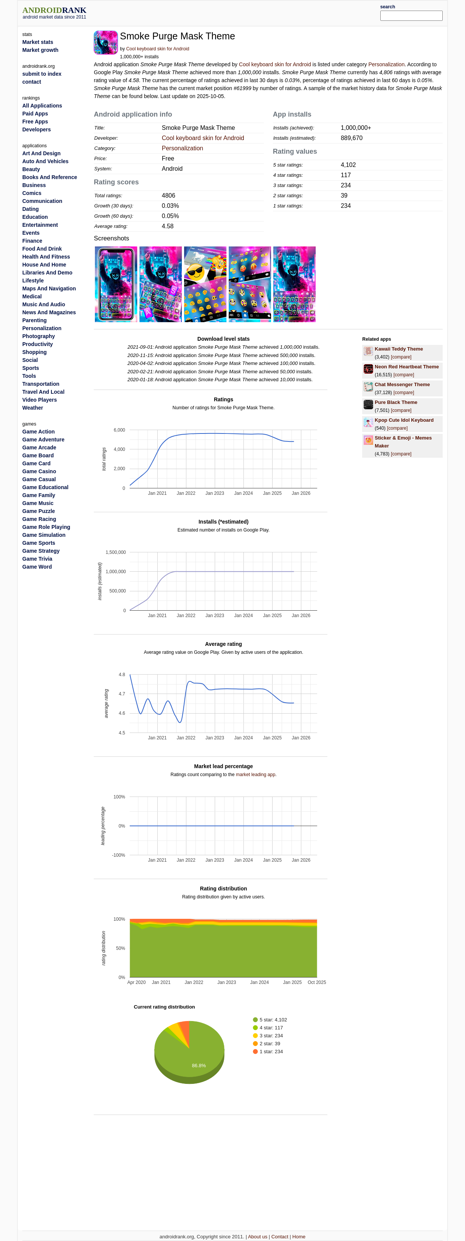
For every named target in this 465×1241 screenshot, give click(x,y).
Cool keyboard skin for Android (157, 48)
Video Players (39, 400)
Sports (30, 368)
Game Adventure (43, 440)
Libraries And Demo (47, 273)
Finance (32, 241)
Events (31, 233)
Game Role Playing (46, 527)
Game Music (37, 503)
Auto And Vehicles (45, 161)
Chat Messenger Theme (402, 384)
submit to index (41, 74)
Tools (29, 376)
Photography (38, 336)
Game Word (37, 567)
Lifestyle (33, 281)
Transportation (40, 384)
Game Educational (45, 487)
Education (35, 217)
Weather (32, 408)
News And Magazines (49, 312)
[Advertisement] (250, 12)
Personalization (386, 64)
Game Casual (39, 479)
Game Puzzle (38, 511)
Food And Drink (42, 249)
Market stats (37, 42)
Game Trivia (37, 559)
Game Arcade (39, 447)
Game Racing (39, 519)
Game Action (38, 432)
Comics (32, 193)
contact (31, 82)
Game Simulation (43, 535)
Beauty (31, 169)
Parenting (34, 320)
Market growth (40, 50)
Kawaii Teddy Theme (399, 349)
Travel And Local (43, 392)
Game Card (36, 463)
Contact (279, 1236)
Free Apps (35, 121)
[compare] (401, 357)
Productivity (37, 344)
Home (298, 1236)
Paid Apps (35, 114)
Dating (30, 209)
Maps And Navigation (49, 288)
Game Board (38, 455)
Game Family (38, 495)
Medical (32, 296)
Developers (36, 129)
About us (257, 1236)
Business (34, 185)
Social (30, 360)
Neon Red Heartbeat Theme (407, 366)
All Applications (42, 106)
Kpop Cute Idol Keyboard (404, 420)
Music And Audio (43, 304)
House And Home (44, 265)
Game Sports (38, 543)
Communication (42, 201)
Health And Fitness (46, 257)
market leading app (255, 774)
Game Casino (39, 471)
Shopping (34, 352)
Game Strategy (41, 551)
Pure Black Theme (396, 402)
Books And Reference (49, 177)
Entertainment (40, 225)
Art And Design (41, 153)
